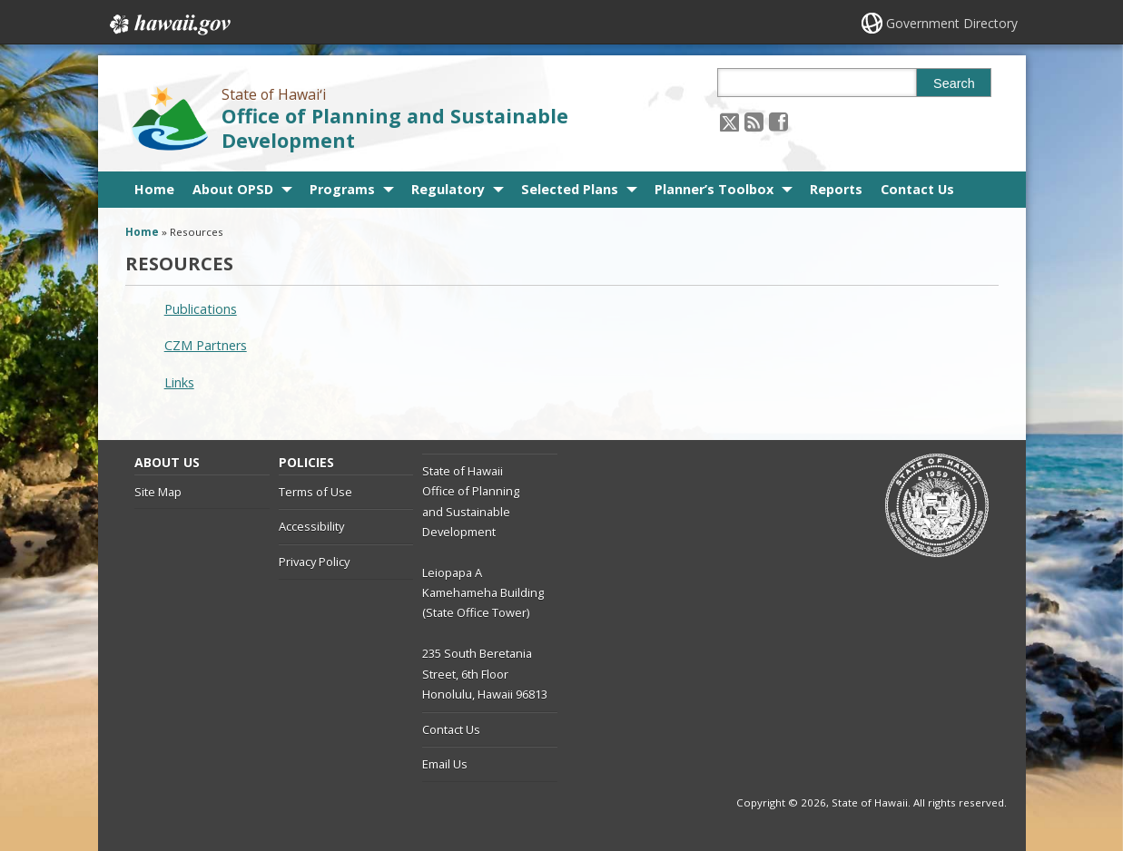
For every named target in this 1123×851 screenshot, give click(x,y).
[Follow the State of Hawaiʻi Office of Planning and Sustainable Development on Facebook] (778, 121)
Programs (342, 189)
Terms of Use (315, 492)
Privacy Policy (314, 561)
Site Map (158, 492)
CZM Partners (205, 345)
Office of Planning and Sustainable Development (395, 127)
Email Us (445, 764)
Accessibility (311, 526)
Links (179, 382)
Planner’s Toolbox (714, 189)
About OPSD (232, 189)
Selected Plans (569, 189)
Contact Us (917, 189)
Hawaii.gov (168, 24)
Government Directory (952, 23)
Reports (836, 189)
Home (154, 189)
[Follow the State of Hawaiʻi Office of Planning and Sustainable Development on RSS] (753, 121)
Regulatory (448, 189)
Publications (200, 309)
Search (954, 83)
